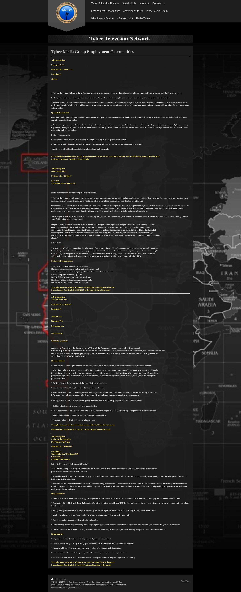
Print (55, 579)
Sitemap (63, 579)
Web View (185, 581)
